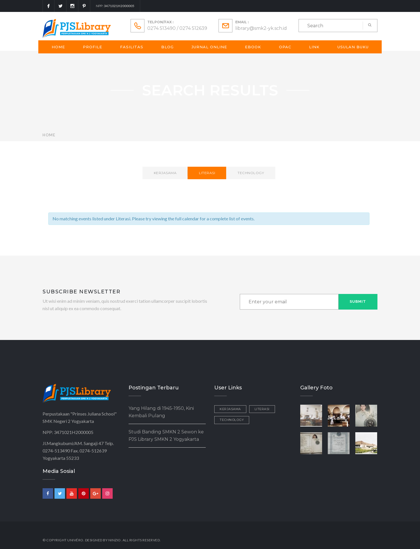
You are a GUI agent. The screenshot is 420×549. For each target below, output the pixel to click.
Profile (92, 47)
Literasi (207, 173)
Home (58, 47)
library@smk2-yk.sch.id (261, 28)
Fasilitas (131, 47)
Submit (358, 301)
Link (314, 47)
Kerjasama (165, 173)
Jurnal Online (209, 47)
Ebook (253, 47)
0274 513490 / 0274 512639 (177, 28)
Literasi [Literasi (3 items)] (262, 409)
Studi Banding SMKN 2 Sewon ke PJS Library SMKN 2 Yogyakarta (166, 435)
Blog (167, 47)
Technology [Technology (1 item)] (232, 420)
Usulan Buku (353, 47)
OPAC (285, 47)
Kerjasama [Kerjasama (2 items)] (230, 409)
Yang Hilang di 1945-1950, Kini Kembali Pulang (161, 412)
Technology (251, 173)
